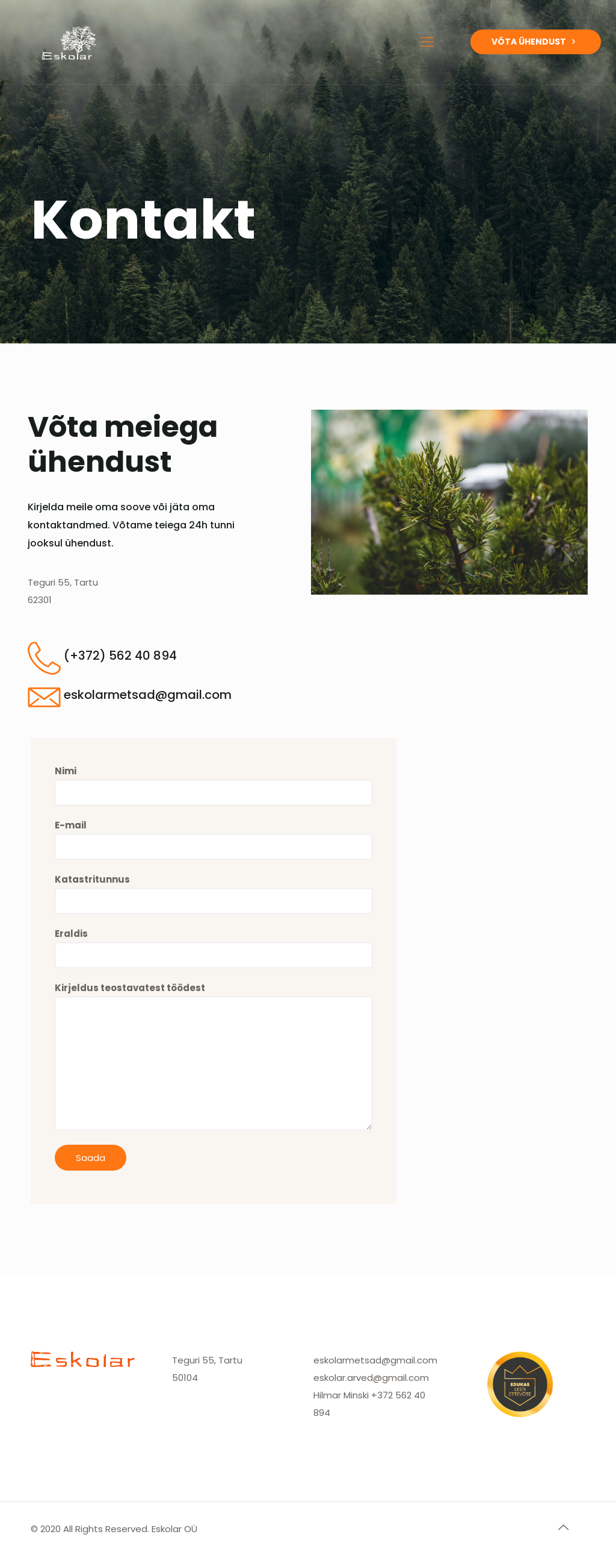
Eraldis (213, 947)
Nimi (213, 785)
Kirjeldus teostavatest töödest (213, 1055)
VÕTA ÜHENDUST (535, 42)
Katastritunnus (213, 893)
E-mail (213, 839)
